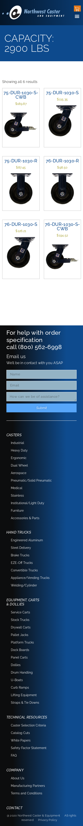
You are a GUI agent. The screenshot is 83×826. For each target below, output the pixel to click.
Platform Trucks (22, 642)
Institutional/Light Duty (27, 503)
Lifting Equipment (24, 695)
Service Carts (20, 612)
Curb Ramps (20, 687)
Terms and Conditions (26, 793)
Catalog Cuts (20, 733)
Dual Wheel (19, 465)
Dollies (16, 665)
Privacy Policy (47, 820)
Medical (16, 488)
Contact (14, 808)
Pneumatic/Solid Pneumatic (31, 480)
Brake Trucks (20, 555)
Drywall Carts (21, 627)
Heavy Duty (19, 450)
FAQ (14, 755)
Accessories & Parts (25, 518)
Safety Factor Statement (28, 748)
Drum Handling (22, 672)
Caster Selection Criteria (28, 725)
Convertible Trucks (24, 570)
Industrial (17, 443)
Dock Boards (20, 650)
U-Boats (17, 680)
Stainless (17, 495)
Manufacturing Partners (28, 786)
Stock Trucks (20, 620)
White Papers (21, 740)
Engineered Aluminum (27, 540)
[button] (77, 16)
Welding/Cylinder (24, 585)
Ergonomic (19, 458)
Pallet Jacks (19, 635)
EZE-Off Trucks (22, 563)
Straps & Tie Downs (25, 702)
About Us (17, 778)
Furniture (17, 510)
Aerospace (18, 473)
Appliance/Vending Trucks (30, 578)
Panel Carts (19, 657)
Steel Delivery (21, 547)
